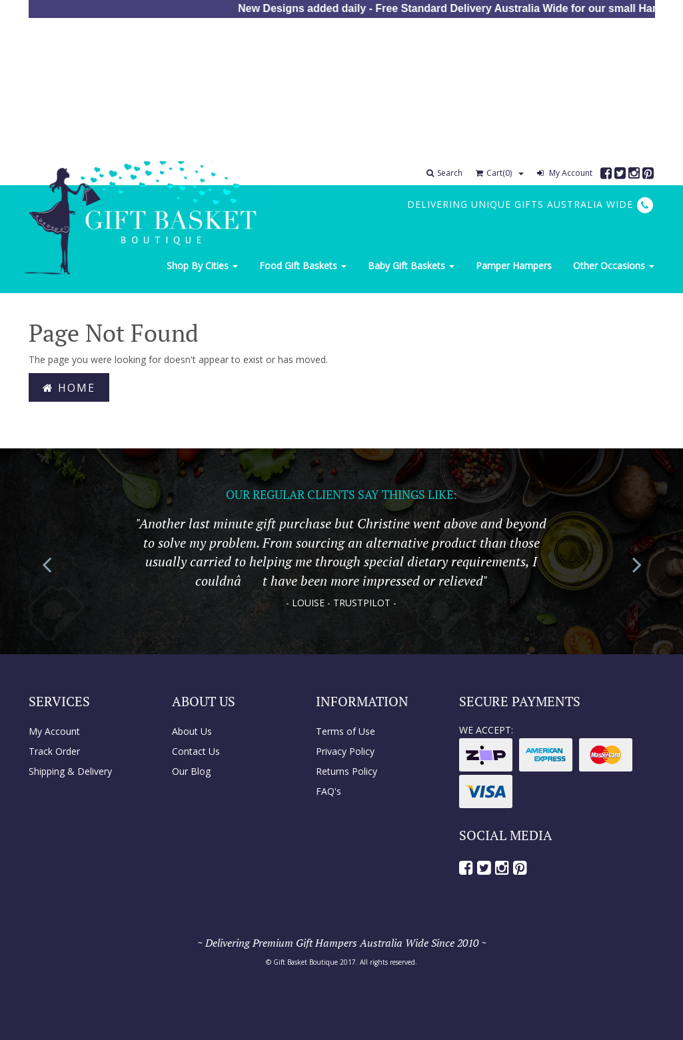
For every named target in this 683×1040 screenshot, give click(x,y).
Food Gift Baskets (302, 265)
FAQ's (328, 791)
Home (69, 387)
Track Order (54, 751)
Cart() (494, 173)
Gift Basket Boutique (305, 962)
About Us (192, 731)
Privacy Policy (345, 751)
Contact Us (196, 751)
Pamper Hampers (514, 265)
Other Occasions (613, 265)
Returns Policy (346, 771)
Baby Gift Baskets (411, 265)
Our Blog (191, 771)
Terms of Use (345, 731)
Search (444, 173)
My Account (564, 173)
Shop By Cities (202, 265)
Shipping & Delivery (70, 771)
